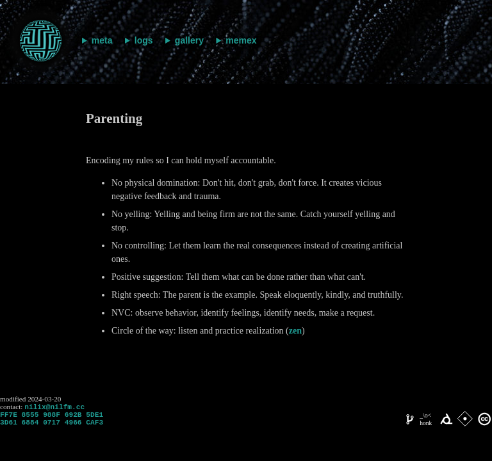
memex (241, 40)
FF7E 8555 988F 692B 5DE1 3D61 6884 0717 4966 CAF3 (51, 422)
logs (144, 40)
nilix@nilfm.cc (54, 407)
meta (102, 40)
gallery (189, 40)
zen (295, 331)
